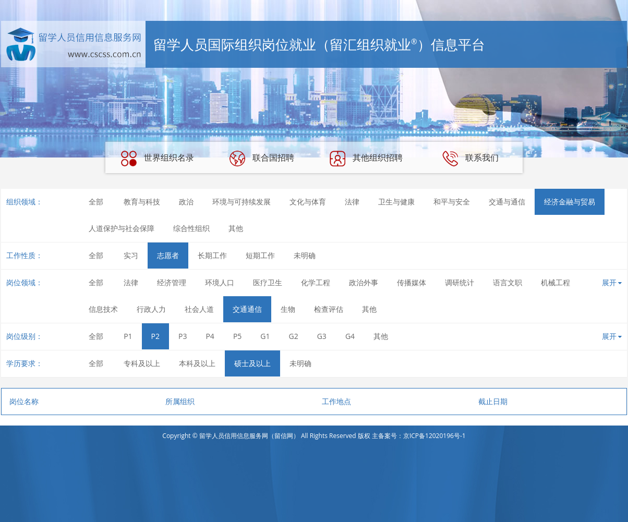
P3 (182, 336)
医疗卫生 (267, 282)
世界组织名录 (157, 158)
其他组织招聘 (366, 158)
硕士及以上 (252, 363)
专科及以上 (142, 363)
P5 (237, 336)
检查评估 (328, 309)
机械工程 (555, 282)
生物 (288, 309)
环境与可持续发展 (241, 202)
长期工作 (212, 255)
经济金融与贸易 (569, 202)
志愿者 (168, 255)
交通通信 (247, 309)
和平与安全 (451, 202)
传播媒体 (411, 282)
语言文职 (507, 282)
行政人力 (151, 309)
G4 (350, 336)
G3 (322, 336)
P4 (210, 336)
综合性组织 (191, 228)
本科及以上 (197, 363)
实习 (131, 255)
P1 (128, 336)
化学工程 (315, 282)
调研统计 (459, 282)
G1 (265, 336)
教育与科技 (142, 202)
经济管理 (171, 282)
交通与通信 (507, 202)
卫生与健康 (396, 202)
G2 (293, 336)
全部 (96, 202)
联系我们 (470, 158)
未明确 (305, 255)
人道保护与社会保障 (121, 228)
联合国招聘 (262, 158)
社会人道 (199, 309)
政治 (186, 202)
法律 (352, 202)
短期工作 (260, 255)
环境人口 (219, 282)
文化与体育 (307, 202)
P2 (155, 336)
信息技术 (103, 309)
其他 (235, 228)
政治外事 (363, 282)
